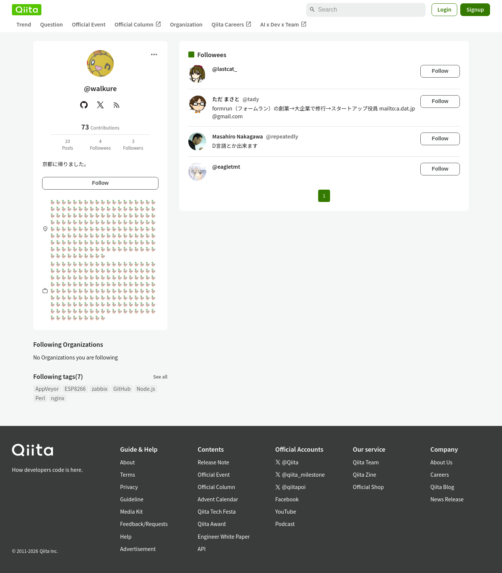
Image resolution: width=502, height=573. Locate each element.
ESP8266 (75, 388)
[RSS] (117, 105)
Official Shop (368, 487)
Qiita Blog (442, 487)
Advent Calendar (218, 499)
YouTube (285, 511)
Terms (127, 474)
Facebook (287, 499)
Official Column (137, 24)
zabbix (99, 388)
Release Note (213, 462)
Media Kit (131, 511)
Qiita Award (212, 523)
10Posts (67, 144)
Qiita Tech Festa (217, 511)
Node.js (146, 388)
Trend (23, 24)
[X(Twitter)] (100, 105)
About (127, 462)
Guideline (132, 499)
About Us (441, 462)
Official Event (89, 24)
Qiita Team (366, 462)
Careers (439, 474)
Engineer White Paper (224, 536)
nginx (58, 398)
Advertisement (138, 548)
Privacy (129, 487)
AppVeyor (47, 388)
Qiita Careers (231, 24)
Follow (100, 183)
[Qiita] (26, 9)
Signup (475, 9)
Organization (186, 24)
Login (444, 9)
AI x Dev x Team (283, 24)
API (201, 548)
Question (51, 24)
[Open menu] (154, 54)
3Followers (133, 144)
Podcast (285, 523)
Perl (40, 398)
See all (160, 376)
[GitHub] (84, 105)
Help (126, 536)
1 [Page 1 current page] (324, 196)
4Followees (100, 144)
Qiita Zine (364, 474)
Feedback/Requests (144, 523)
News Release (447, 499)
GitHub (122, 388)
